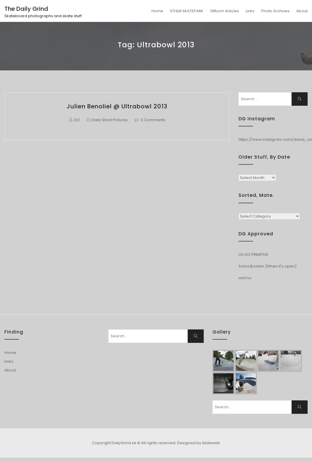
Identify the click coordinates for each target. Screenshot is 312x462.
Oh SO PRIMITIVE (253, 254)
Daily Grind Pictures (110, 120)
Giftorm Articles (224, 11)
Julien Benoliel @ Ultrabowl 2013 (117, 106)
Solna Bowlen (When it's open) (267, 266)
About (302, 11)
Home (157, 11)
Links (250, 11)
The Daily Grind (26, 9)
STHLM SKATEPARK (186, 11)
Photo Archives (275, 11)
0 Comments (153, 120)
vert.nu (244, 278)
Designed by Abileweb (198, 443)
